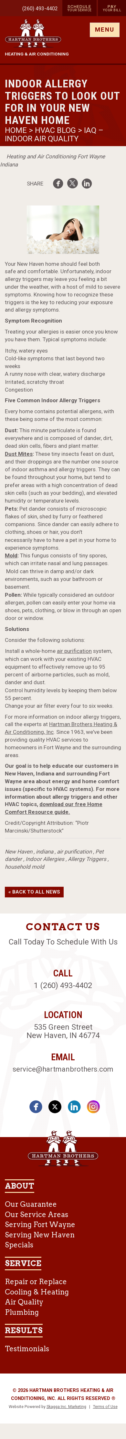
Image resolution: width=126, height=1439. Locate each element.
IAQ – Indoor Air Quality (54, 134)
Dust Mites (19, 454)
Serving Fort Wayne (40, 1224)
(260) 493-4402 (40, 8)
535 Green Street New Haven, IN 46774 (63, 1031)
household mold (24, 867)
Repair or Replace (36, 1281)
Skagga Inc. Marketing (66, 1406)
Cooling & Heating (37, 1292)
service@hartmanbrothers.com (63, 1069)
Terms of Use (105, 1406)
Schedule (79, 8)
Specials (19, 1245)
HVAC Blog (55, 130)
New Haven (18, 851)
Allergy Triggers (87, 859)
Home (17, 130)
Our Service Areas (36, 1214)
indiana (44, 851)
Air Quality (24, 1302)
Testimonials (27, 1348)
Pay (112, 8)
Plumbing (22, 1312)
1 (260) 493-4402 (63, 985)
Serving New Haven (40, 1235)
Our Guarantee (31, 1204)
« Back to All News (34, 892)
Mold (11, 555)
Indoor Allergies (45, 859)
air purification (74, 651)
